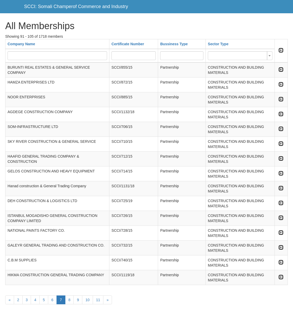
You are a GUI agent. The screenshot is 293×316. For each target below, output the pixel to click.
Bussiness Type (174, 44)
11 (98, 300)
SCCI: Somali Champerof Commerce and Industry (76, 6)
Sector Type (218, 44)
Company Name (21, 44)
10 (87, 300)
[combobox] (240, 55)
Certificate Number (127, 44)
